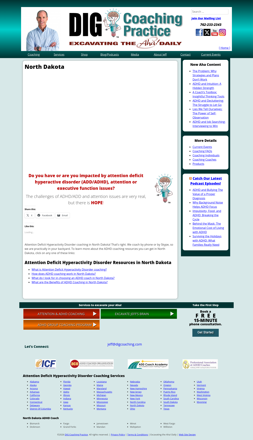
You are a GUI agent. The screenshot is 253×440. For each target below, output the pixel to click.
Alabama (34, 381)
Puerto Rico (169, 391)
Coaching (34, 54)
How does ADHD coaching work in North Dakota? (64, 274)
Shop (84, 54)
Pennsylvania (170, 388)
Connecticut (36, 402)
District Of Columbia (40, 408)
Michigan (101, 395)
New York (135, 398)
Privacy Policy (118, 434)
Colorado (35, 398)
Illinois (66, 395)
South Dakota (170, 402)
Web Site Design (187, 434)
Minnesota (102, 398)
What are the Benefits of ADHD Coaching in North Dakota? (70, 282)
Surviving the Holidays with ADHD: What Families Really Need (207, 240)
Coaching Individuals (206, 155)
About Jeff (160, 54)
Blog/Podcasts (109, 54)
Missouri (101, 405)
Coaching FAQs (202, 151)
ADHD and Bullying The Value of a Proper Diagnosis (208, 194)
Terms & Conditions (137, 434)
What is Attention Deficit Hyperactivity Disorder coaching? (69, 269)
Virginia (201, 388)
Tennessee (169, 405)
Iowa (65, 402)
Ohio (132, 408)
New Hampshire (138, 388)
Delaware (35, 405)
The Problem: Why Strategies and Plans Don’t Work (206, 75)
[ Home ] (224, 48)
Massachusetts (104, 391)
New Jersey (136, 391)
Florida (66, 381)
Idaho (66, 391)
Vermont (201, 385)
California (35, 395)
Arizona (34, 388)
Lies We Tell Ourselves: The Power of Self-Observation (207, 113)
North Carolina (137, 402)
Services (59, 54)
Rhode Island (170, 395)
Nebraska (135, 381)
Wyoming (202, 402)
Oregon (167, 385)
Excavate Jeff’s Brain (132, 314)
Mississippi (102, 402)
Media (135, 54)
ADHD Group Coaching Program (65, 325)
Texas (166, 408)
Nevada (134, 385)
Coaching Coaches (204, 160)
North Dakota (137, 405)
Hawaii (66, 388)
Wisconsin (202, 398)
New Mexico (136, 395)
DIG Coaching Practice (76, 434)
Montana (101, 408)
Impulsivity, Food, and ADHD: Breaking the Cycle (207, 215)
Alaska (33, 385)
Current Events (211, 54)
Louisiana (102, 381)
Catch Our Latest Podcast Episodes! (206, 181)
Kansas (67, 405)
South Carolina (171, 398)
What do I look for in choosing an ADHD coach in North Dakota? (73, 278)
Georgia (67, 385)
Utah (199, 381)
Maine (100, 385)
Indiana (67, 398)
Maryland (101, 388)
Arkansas (34, 391)
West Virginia (203, 395)
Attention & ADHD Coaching (61, 314)
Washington (203, 391)
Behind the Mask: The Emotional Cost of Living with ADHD (208, 228)
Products (198, 164)
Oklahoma (168, 381)
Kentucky (68, 408)
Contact (185, 54)
